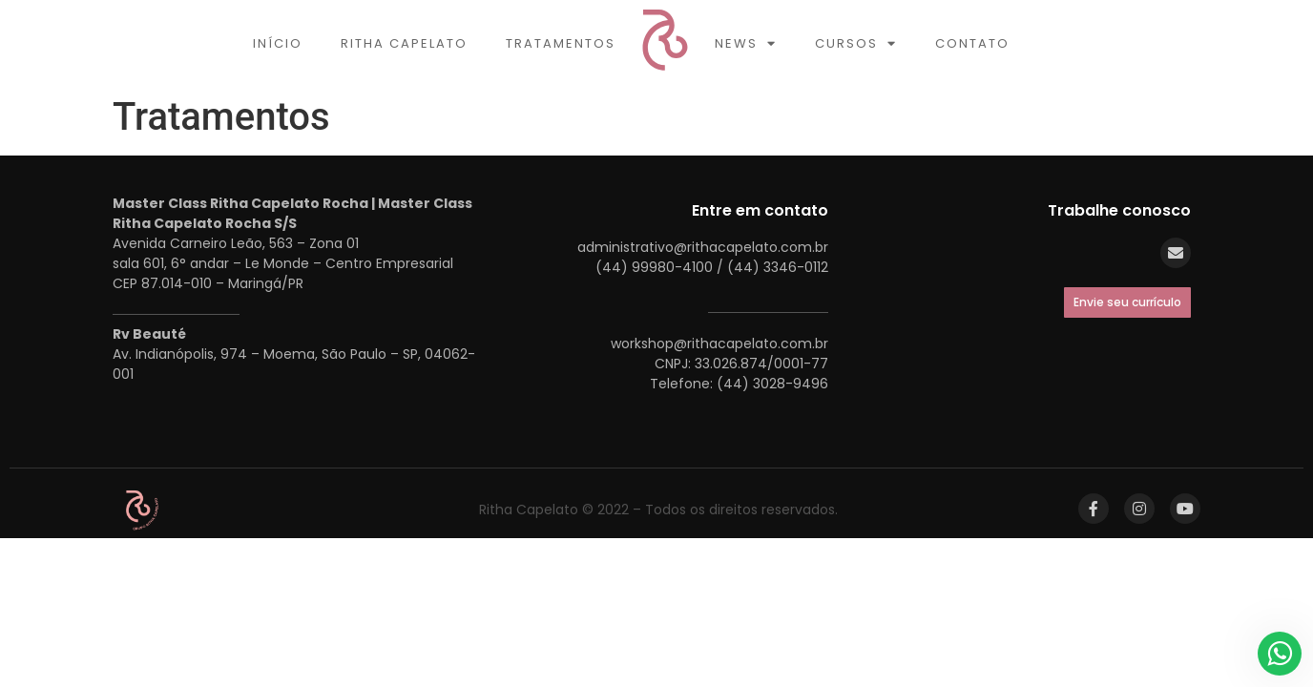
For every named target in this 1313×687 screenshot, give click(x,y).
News (746, 43)
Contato (972, 43)
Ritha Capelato (404, 43)
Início (277, 43)
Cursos (856, 43)
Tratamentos (560, 43)
